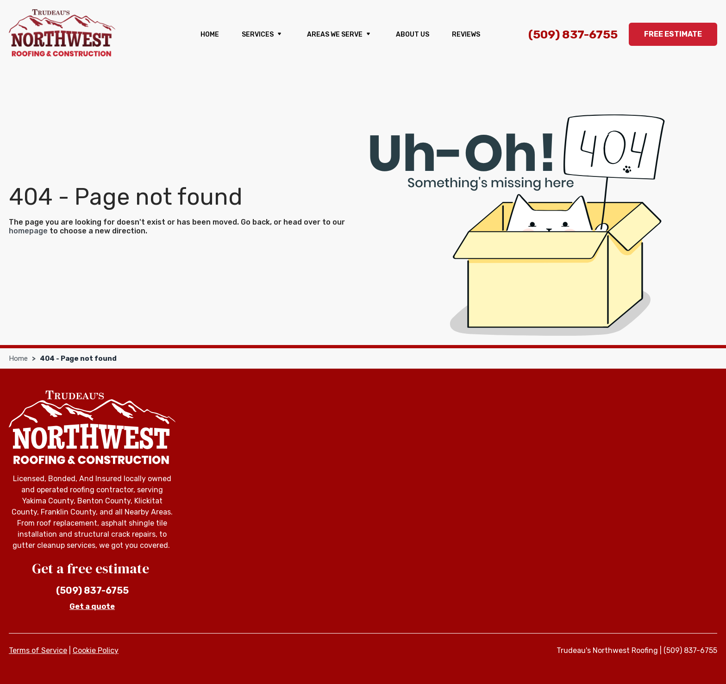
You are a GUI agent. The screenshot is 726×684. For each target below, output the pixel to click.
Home (209, 34)
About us (412, 34)
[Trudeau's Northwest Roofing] (62, 32)
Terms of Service (38, 650)
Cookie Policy (96, 650)
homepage (28, 230)
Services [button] (263, 34)
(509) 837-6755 (573, 34)
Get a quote (92, 606)
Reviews (466, 34)
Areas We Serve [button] (340, 34)
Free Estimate (673, 34)
